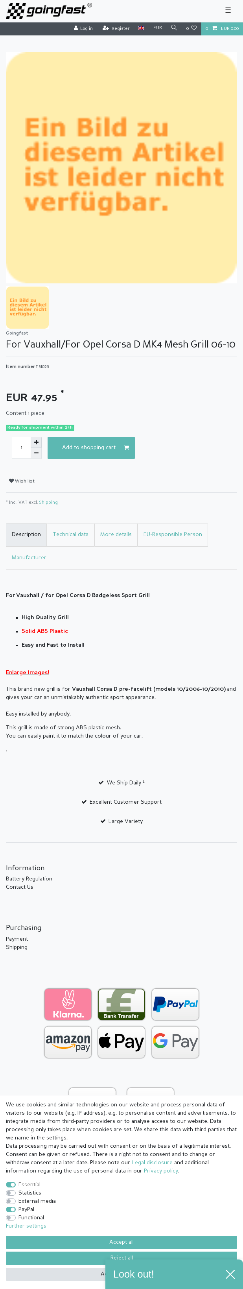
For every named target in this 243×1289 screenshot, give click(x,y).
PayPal (26, 1209)
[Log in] (83, 28)
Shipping (48, 503)
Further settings (26, 1226)
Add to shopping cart (95, 447)
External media (37, 1201)
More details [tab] (116, 534)
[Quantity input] (21, 448)
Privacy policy (161, 1171)
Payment (17, 939)
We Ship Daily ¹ (126, 783)
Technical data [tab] (70, 534)
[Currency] (157, 28)
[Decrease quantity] (36, 453)
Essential (29, 1184)
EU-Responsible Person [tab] (173, 534)
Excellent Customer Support (126, 802)
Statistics (29, 1193)
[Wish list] (191, 28)
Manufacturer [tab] (29, 557)
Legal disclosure (152, 1162)
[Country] (141, 28)
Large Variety (126, 821)
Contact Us (19, 887)
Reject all (121, 1258)
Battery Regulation (29, 879)
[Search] (174, 28)
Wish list (22, 481)
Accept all (121, 1242)
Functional (31, 1218)
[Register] (116, 28)
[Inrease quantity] (36, 442)
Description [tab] (26, 534)
